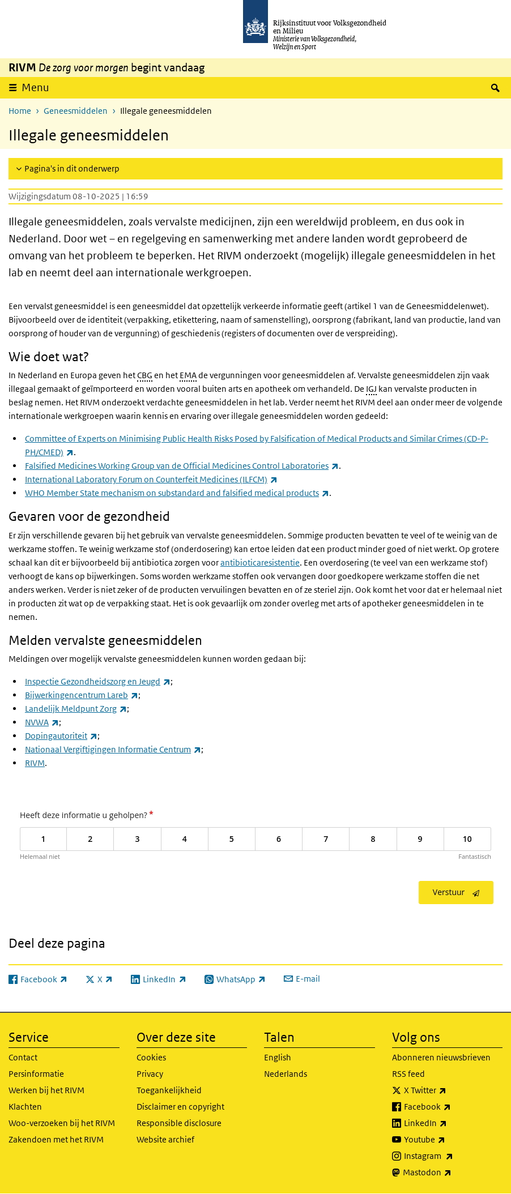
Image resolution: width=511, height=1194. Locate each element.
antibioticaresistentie (260, 562)
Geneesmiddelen (76, 110)
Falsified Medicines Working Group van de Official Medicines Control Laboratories (182, 465)
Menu (35, 87)
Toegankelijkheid (169, 1090)
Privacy (150, 1073)
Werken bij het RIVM (46, 1090)
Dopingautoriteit (61, 735)
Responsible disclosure (179, 1123)
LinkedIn (450, 1123)
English (277, 1057)
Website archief (165, 1139)
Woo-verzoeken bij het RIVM (61, 1123)
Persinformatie (36, 1073)
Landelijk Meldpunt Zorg (76, 708)
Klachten (25, 1106)
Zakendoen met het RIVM (56, 1139)
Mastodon (452, 1172)
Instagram (453, 1156)
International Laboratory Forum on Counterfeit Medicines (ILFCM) (151, 479)
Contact (22, 1057)
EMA (188, 375)
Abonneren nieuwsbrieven (441, 1057)
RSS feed (408, 1073)
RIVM (35, 763)
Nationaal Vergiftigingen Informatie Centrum (113, 749)
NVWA (42, 722)
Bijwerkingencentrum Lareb (81, 695)
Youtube (449, 1139)
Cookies (151, 1057)
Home (19, 110)
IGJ (371, 388)
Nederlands (285, 1073)
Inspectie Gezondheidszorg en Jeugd (98, 681)
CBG (144, 375)
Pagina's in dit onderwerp (72, 168)
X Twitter (450, 1090)
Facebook (452, 1107)
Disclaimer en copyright (180, 1106)
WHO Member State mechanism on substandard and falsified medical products (177, 492)
